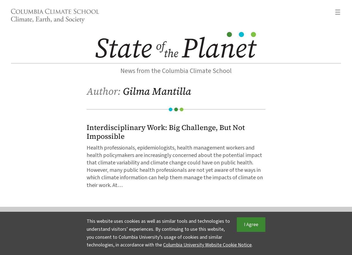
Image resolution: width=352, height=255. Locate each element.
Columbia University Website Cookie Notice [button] (207, 245)
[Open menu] (337, 12)
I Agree (251, 224)
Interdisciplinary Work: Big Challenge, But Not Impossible (166, 131)
